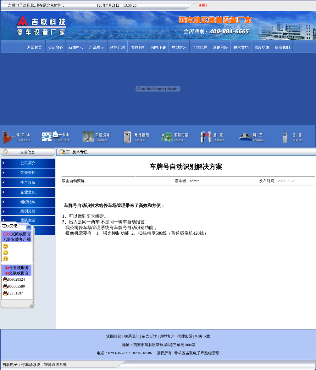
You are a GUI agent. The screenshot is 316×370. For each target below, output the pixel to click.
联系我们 (131, 336)
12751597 (15, 292)
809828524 (16, 278)
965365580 (16, 285)
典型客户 (166, 336)
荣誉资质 (28, 173)
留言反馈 (149, 336)
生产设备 (28, 182)
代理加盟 (184, 336)
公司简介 (28, 163)
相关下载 (202, 336)
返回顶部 (113, 336)
